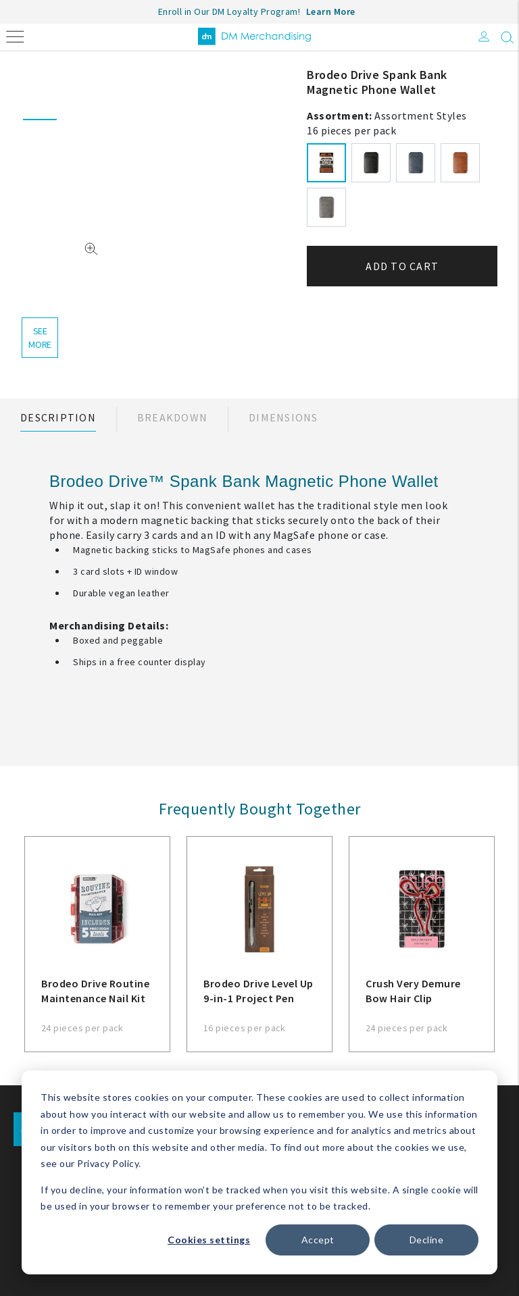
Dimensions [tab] (283, 417)
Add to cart (402, 266)
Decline (427, 1239)
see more (39, 338)
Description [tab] (58, 417)
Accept (318, 1239)
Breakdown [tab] (172, 417)
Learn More (330, 11)
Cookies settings (209, 1239)
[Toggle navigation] (15, 35)
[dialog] (259, 1172)
